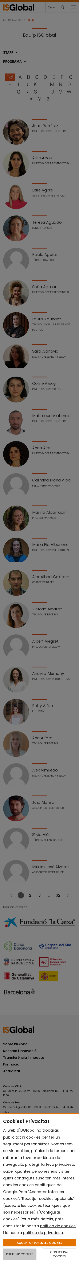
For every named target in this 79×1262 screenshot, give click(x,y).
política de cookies (58, 1226)
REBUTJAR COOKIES (19, 1254)
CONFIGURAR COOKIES (59, 1254)
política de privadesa (43, 1232)
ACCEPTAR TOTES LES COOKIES (40, 1243)
